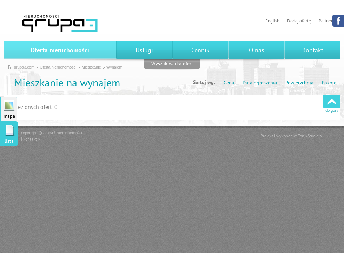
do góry (331, 110)
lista (9, 141)
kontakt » (31, 139)
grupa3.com (24, 67)
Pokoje (329, 83)
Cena (229, 83)
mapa (9, 116)
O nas (256, 51)
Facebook (338, 21)
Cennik (200, 51)
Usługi (144, 51)
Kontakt (312, 51)
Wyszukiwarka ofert (172, 64)
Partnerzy (328, 21)
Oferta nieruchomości (60, 51)
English (272, 21)
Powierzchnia (299, 83)
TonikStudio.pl (310, 136)
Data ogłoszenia (260, 83)
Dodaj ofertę (299, 21)
